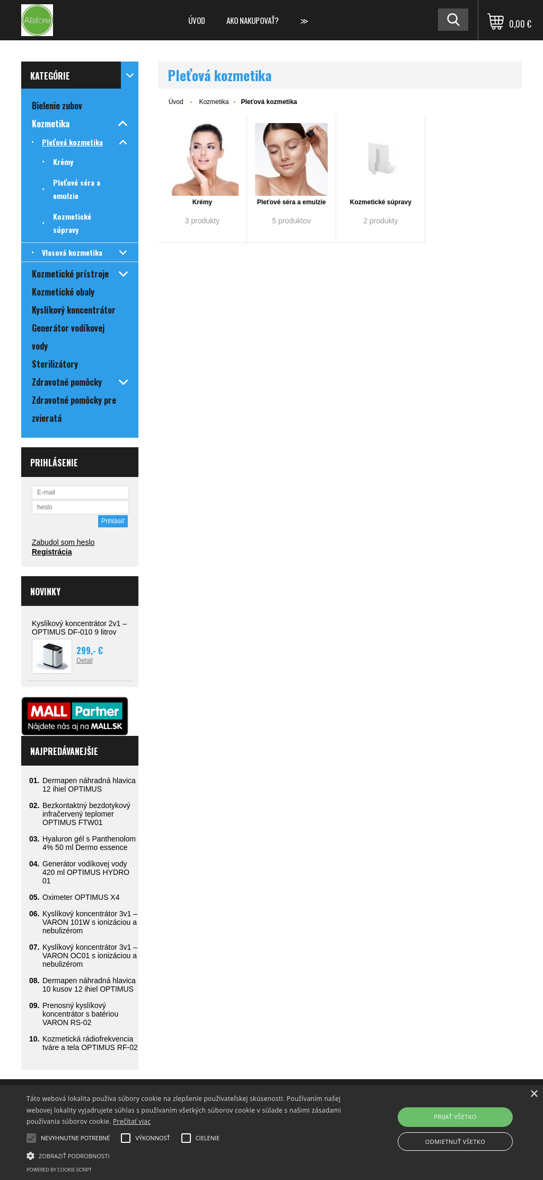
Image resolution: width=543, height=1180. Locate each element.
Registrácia (52, 552)
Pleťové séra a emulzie (291, 202)
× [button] (534, 1094)
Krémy (202, 202)
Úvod (196, 20)
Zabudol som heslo (63, 542)
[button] (186, 1155)
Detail (84, 660)
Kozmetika (214, 102)
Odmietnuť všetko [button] (455, 1142)
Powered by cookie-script (59, 1169)
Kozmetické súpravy (380, 202)
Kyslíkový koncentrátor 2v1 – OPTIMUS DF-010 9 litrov (79, 627)
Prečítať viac (132, 1121)
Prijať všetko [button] (455, 1117)
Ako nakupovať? (252, 20)
